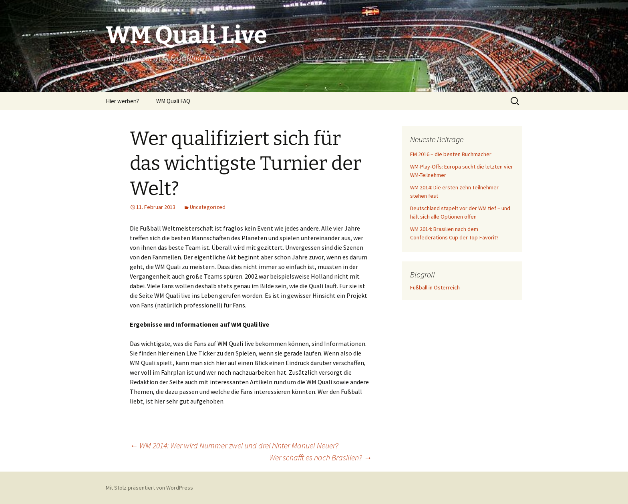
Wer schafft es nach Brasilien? (320, 457)
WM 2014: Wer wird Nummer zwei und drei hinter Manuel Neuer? (234, 445)
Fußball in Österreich (435, 287)
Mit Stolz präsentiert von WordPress (149, 487)
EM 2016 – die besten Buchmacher (450, 154)
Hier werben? (122, 101)
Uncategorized (207, 207)
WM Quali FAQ (173, 101)
